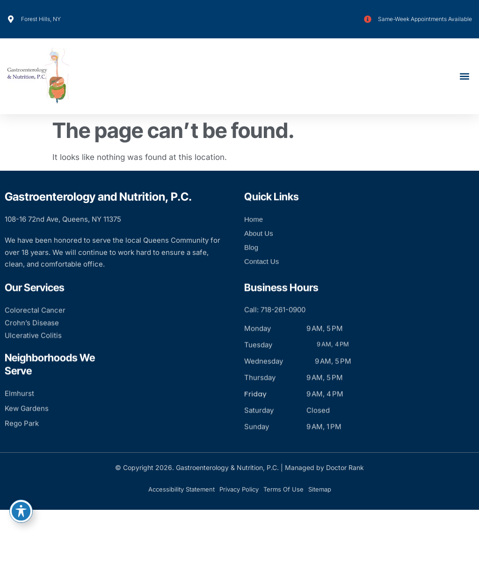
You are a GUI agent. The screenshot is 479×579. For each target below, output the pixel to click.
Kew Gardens (27, 431)
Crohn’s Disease (32, 346)
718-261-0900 (283, 333)
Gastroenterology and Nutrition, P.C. (98, 196)
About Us (258, 246)
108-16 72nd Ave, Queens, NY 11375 (63, 219)
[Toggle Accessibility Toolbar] (21, 511)
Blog (251, 260)
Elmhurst (19, 417)
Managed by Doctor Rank (324, 467)
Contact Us (261, 274)
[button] (464, 76)
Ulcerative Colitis (33, 359)
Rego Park (22, 446)
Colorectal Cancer (35, 333)
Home (253, 232)
